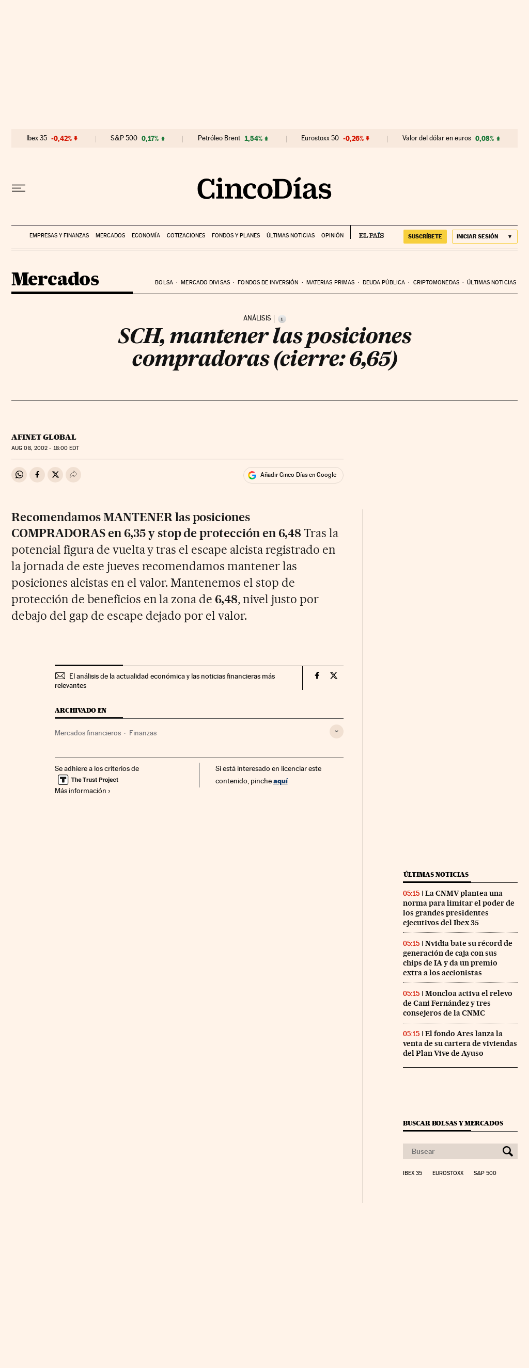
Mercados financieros (88, 733)
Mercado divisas (205, 282)
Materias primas (330, 282)
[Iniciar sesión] (485, 237)
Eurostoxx (447, 1173)
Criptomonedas (436, 282)
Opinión (332, 235)
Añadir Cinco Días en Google (298, 474)
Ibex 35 (36, 138)
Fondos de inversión (268, 282)
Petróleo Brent (219, 138)
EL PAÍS (367, 232)
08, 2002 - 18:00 (45, 448)
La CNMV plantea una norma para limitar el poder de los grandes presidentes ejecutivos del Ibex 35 (459, 908)
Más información (83, 790)
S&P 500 (124, 138)
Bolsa (164, 282)
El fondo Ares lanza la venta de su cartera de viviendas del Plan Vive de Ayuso (460, 1043)
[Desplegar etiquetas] (337, 731)
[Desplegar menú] (18, 188)
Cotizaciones (186, 235)
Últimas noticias (291, 235)
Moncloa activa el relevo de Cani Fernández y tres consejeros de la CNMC (457, 1003)
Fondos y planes (236, 235)
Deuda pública (384, 282)
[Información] (282, 319)
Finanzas (143, 733)
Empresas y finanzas (59, 235)
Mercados (110, 235)
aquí (280, 780)
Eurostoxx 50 (320, 138)
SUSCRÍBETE (425, 236)
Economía (146, 235)
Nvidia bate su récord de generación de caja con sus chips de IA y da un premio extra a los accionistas (457, 958)
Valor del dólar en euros (436, 138)
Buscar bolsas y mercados (453, 1123)
